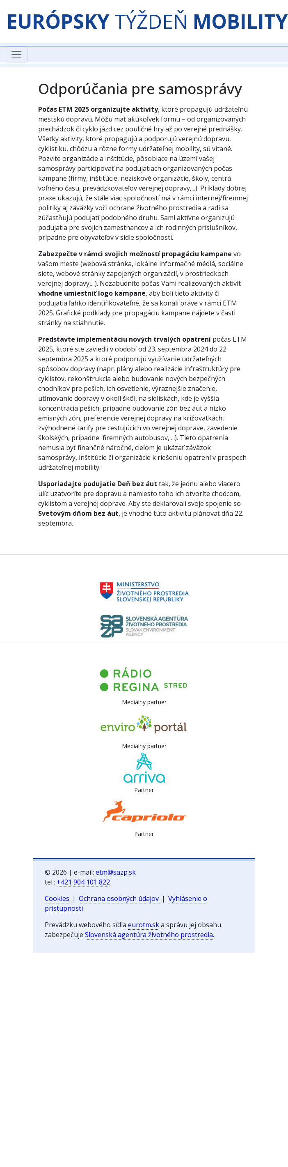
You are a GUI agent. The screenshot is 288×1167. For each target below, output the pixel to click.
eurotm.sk (143, 924)
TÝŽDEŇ (147, 21)
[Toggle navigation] (16, 54)
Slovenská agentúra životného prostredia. (149, 934)
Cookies (58, 898)
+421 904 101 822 (83, 882)
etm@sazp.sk (116, 872)
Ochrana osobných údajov (119, 898)
